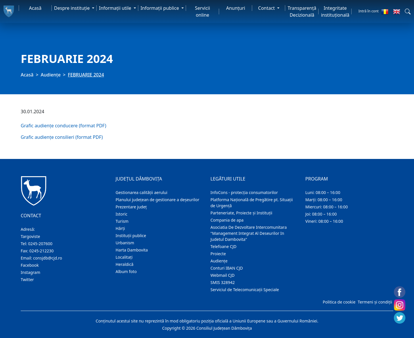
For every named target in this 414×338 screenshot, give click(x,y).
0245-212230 (41, 251)
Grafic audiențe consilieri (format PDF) (62, 137)
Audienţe (51, 75)
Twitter (27, 279)
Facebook (30, 265)
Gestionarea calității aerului (141, 192)
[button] (408, 11)
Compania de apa (227, 220)
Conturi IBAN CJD (226, 268)
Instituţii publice (131, 235)
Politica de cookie (339, 302)
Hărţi (120, 228)
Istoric (121, 214)
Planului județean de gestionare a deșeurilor (157, 199)
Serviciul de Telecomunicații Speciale (244, 289)
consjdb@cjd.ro (47, 258)
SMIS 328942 (222, 282)
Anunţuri (235, 8)
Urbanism (125, 242)
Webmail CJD (222, 275)
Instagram (30, 272)
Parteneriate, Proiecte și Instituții (241, 213)
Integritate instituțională (335, 11)
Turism (122, 221)
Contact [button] (267, 8)
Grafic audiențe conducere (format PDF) (63, 125)
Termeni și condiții (375, 302)
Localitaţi (124, 257)
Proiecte (218, 253)
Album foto (126, 271)
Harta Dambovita (132, 250)
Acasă (35, 8)
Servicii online (202, 11)
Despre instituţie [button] (72, 8)
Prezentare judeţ (131, 207)
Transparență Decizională (302, 11)
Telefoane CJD (223, 246)
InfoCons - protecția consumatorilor (244, 192)
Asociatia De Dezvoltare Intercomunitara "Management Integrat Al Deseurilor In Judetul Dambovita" (248, 233)
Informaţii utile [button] (115, 8)
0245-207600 (40, 243)
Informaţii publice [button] (160, 8)
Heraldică (124, 264)
